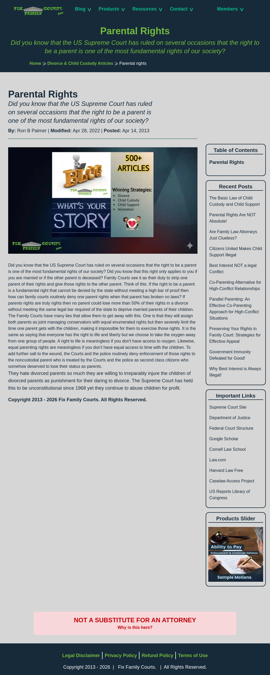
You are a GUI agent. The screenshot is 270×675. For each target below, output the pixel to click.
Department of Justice (229, 417)
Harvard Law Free (226, 470)
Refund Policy (157, 655)
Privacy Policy (121, 655)
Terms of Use (193, 655)
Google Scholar (223, 439)
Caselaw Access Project (231, 481)
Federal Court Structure (231, 428)
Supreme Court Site (228, 407)
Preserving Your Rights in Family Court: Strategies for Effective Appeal (235, 335)
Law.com (217, 460)
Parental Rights (226, 162)
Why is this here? (135, 627)
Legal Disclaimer (81, 655)
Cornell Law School (227, 449)
